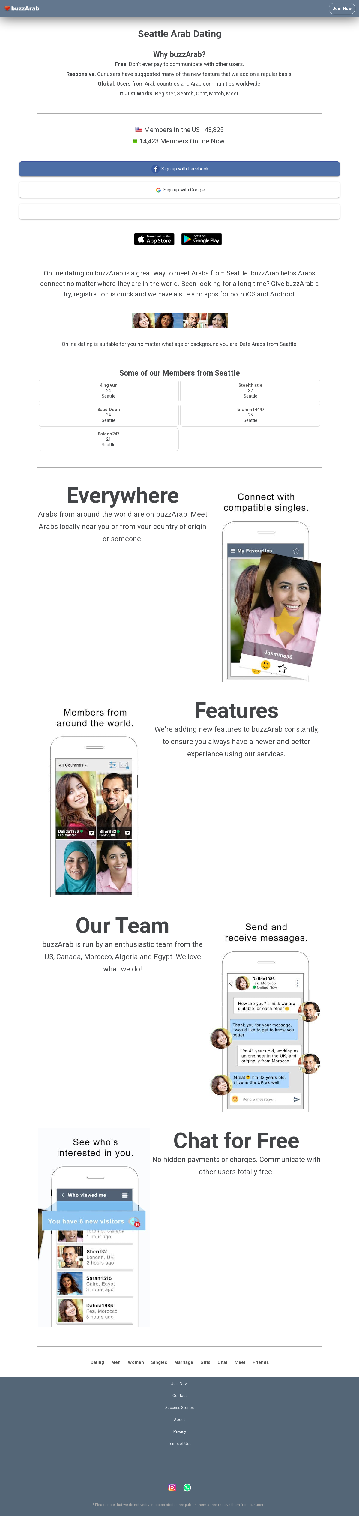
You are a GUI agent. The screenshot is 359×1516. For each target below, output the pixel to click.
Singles (159, 1362)
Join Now (342, 8)
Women (136, 1362)
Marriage (183, 1362)
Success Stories (179, 1407)
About (179, 1419)
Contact (179, 1395)
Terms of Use (195, 225)
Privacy (179, 1431)
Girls (205, 1362)
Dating (97, 1362)
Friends (261, 1362)
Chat (222, 1362)
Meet (240, 1362)
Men (116, 1362)
